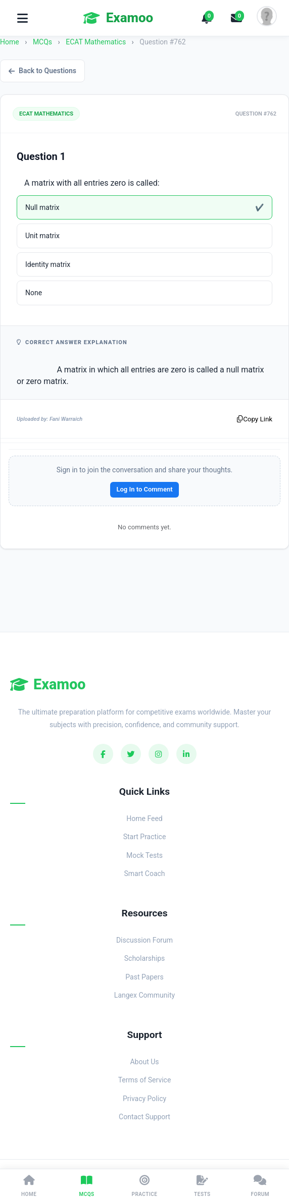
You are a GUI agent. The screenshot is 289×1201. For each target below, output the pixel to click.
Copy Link (254, 419)
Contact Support (144, 1117)
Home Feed (144, 818)
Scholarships (144, 958)
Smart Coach (144, 873)
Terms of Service (144, 1080)
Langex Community (144, 995)
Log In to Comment (144, 489)
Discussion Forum (144, 940)
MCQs (42, 42)
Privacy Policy (144, 1099)
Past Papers (144, 977)
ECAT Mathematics (96, 42)
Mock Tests (144, 855)
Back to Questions (42, 71)
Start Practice (144, 837)
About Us (144, 1062)
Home (9, 42)
